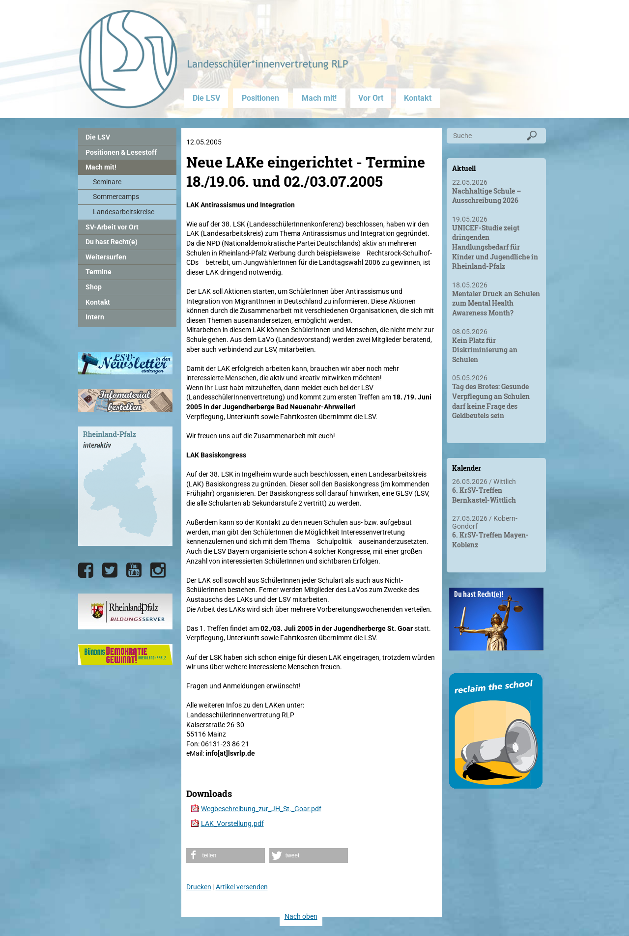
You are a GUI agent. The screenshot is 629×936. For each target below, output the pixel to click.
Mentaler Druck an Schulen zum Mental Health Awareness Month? (496, 303)
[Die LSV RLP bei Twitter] (109, 570)
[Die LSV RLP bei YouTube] (134, 570)
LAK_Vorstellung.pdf (232, 823)
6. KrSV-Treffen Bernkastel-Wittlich (484, 495)
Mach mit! (319, 98)
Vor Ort (370, 98)
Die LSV (206, 98)
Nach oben (301, 916)
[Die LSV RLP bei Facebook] (85, 570)
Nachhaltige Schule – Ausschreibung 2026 (486, 195)
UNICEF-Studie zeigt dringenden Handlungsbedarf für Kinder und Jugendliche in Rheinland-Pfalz (495, 247)
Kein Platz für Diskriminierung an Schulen (484, 350)
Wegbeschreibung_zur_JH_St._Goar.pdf (261, 809)
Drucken (198, 887)
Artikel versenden (242, 887)
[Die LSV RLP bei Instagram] (158, 570)
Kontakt (417, 98)
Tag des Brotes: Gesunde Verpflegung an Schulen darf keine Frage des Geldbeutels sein (491, 401)
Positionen (260, 98)
